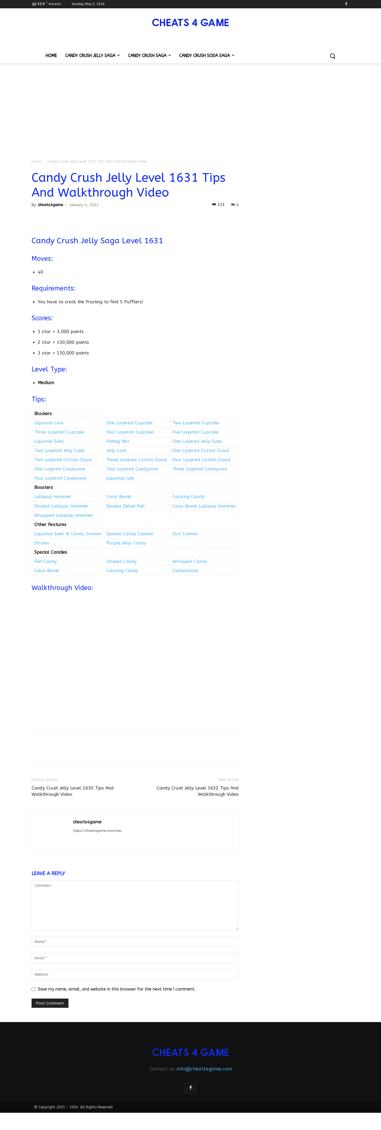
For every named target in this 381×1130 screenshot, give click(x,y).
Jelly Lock (116, 450)
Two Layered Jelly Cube (59, 450)
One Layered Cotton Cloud (200, 450)
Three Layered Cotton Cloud (136, 459)
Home (36, 161)
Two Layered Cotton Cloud (63, 459)
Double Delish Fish (125, 506)
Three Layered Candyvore (199, 469)
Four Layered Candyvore (60, 478)
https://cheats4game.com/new (97, 831)
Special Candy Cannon (129, 533)
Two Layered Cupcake (195, 423)
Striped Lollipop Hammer (61, 506)
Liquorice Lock (48, 423)
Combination (185, 570)
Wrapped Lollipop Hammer (63, 515)
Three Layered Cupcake (59, 432)
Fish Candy (45, 561)
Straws (41, 543)
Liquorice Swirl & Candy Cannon (67, 533)
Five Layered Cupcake (195, 432)
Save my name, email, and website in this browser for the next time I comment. (117, 989)
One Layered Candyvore (59, 469)
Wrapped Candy (189, 561)
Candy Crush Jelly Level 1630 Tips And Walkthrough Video (73, 791)
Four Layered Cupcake (130, 432)
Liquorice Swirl (49, 441)
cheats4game (50, 205)
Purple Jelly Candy (126, 543)
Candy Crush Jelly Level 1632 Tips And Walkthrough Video (198, 791)
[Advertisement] (190, 107)
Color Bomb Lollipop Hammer (204, 506)
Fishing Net (117, 441)
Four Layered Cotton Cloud (201, 459)
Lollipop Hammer (52, 496)
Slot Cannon (185, 533)
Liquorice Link (120, 478)
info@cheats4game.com (204, 1069)
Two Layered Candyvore (132, 469)
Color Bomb (118, 496)
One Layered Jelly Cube (197, 441)
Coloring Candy (188, 496)
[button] (332, 56)
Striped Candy (121, 561)
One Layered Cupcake (129, 423)
